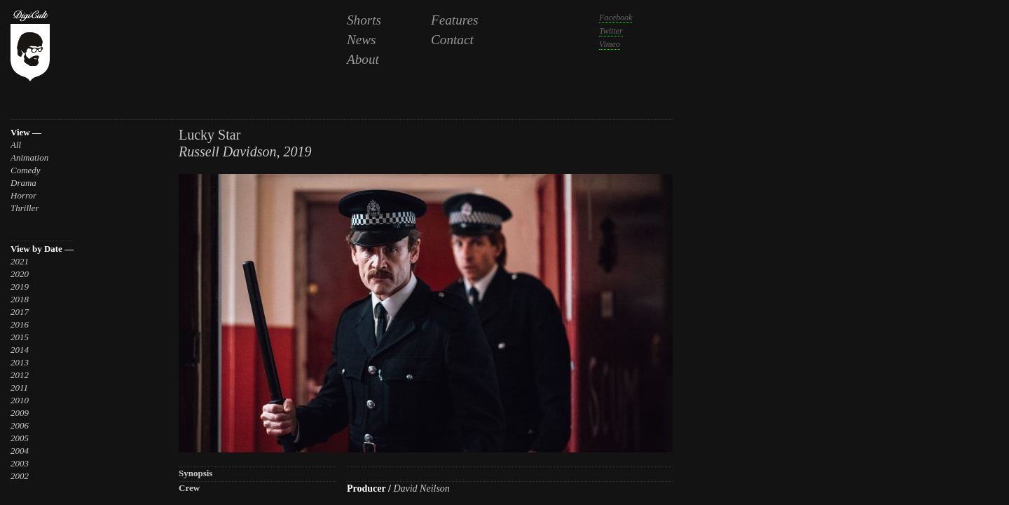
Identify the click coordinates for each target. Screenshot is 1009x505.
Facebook (615, 17)
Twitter (611, 31)
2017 (20, 312)
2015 (20, 337)
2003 (20, 463)
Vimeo (609, 44)
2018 (20, 299)
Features (455, 20)
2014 (20, 349)
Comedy (26, 170)
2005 (20, 438)
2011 (19, 387)
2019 (20, 286)
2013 (20, 362)
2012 (20, 375)
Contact (452, 39)
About (363, 59)
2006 (20, 425)
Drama (23, 182)
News (361, 39)
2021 (20, 261)
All (16, 145)
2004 (20, 450)
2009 (20, 413)
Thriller (25, 208)
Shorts (364, 20)
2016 (20, 324)
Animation (29, 157)
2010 (20, 400)
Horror (23, 195)
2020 (20, 274)
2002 (20, 476)
